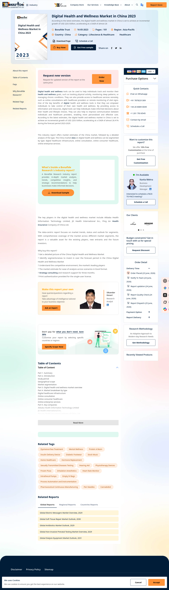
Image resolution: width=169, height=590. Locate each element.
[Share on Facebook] (112, 48)
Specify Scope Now (54, 346)
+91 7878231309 (136, 100)
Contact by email (136, 119)
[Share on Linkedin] (121, 48)
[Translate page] (142, 4)
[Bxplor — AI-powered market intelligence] (60, 5)
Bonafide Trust (62, 29)
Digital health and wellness (50, 91)
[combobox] (150, 71)
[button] (136, 5)
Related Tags (18, 101)
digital (66, 103)
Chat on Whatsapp (136, 94)
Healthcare (125, 34)
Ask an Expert (51, 308)
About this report (20, 70)
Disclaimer (16, 569)
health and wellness (47, 94)
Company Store (77, 5)
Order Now (101, 79)
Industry (31, 5)
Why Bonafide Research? (19, 93)
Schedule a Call (84, 41)
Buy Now (59, 47)
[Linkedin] (108, 305)
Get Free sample (83, 47)
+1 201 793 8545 (136, 113)
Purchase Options (141, 78)
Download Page (62, 41)
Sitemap (48, 569)
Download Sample (58, 192)
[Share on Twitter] (116, 48)
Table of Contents (20, 77)
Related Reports (20, 108)
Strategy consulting (48, 272)
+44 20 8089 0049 (136, 107)
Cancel (138, 582)
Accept (156, 582)
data (74, 138)
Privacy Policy (33, 569)
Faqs (15, 84)
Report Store (156, 5)
